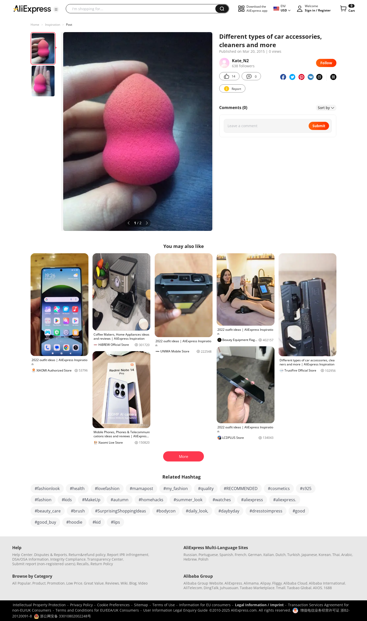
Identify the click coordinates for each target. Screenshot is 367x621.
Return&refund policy (87, 554)
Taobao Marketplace (257, 587)
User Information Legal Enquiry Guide (175, 610)
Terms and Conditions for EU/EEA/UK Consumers (97, 610)
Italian (268, 554)
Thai (336, 554)
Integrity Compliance (68, 559)
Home (35, 24)
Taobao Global (299, 587)
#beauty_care (48, 511)
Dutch (281, 554)
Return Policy (101, 563)
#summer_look (188, 500)
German (255, 554)
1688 (328, 587)
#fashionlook (47, 488)
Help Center (22, 554)
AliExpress (233, 583)
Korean (325, 554)
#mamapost (141, 488)
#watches (222, 500)
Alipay (265, 583)
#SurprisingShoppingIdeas (120, 511)
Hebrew (190, 559)
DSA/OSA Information (30, 559)
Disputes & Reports (50, 554)
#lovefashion (107, 488)
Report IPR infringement (127, 554)
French (240, 554)
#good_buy (45, 522)
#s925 (305, 488)
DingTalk (211, 587)
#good (299, 511)
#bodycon (166, 511)
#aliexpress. (284, 500)
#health (77, 488)
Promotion (56, 583)
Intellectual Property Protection (39, 604)
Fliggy (277, 583)
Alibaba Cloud (295, 583)
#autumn (119, 500)
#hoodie (74, 522)
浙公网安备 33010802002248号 (62, 616)
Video (143, 583)
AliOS (317, 587)
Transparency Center (105, 559)
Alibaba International (327, 583)
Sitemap (141, 604)
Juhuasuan (229, 587)
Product (39, 583)
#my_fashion (175, 488)
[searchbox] (142, 8)
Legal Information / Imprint (259, 604)
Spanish (226, 554)
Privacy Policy (81, 604)
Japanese (309, 554)
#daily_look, (197, 511)
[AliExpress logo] (32, 9)
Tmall (280, 587)
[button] (56, 9)
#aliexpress (252, 500)
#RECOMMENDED (241, 488)
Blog (133, 583)
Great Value (94, 583)
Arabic (346, 554)
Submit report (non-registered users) (43, 563)
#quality (206, 488)
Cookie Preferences (113, 604)
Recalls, (83, 563)
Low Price (74, 583)
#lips (115, 522)
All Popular (21, 583)
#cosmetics (279, 488)
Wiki (124, 583)
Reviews (112, 583)
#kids (67, 500)
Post (69, 24)
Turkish (293, 554)
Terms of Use (163, 604)
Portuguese (208, 554)
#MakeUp (91, 500)
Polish (203, 559)
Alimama (251, 583)
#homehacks (151, 500)
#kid (97, 522)
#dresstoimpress (266, 511)
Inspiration (52, 24)
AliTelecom (193, 587)
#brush (78, 511)
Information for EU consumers (205, 604)
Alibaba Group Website (203, 583)
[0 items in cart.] (347, 9)
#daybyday (228, 511)
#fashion (43, 500)
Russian (190, 554)
